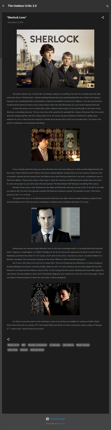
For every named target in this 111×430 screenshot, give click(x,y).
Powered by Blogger (55, 419)
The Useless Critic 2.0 (22, 6)
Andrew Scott (13, 345)
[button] (102, 18)
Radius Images (60, 423)
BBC (23, 345)
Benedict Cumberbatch (37, 345)
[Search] (107, 6)
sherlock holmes (37, 350)
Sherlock (23, 350)
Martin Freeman (83, 345)
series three (12, 350)
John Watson (68, 345)
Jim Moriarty (55, 345)
